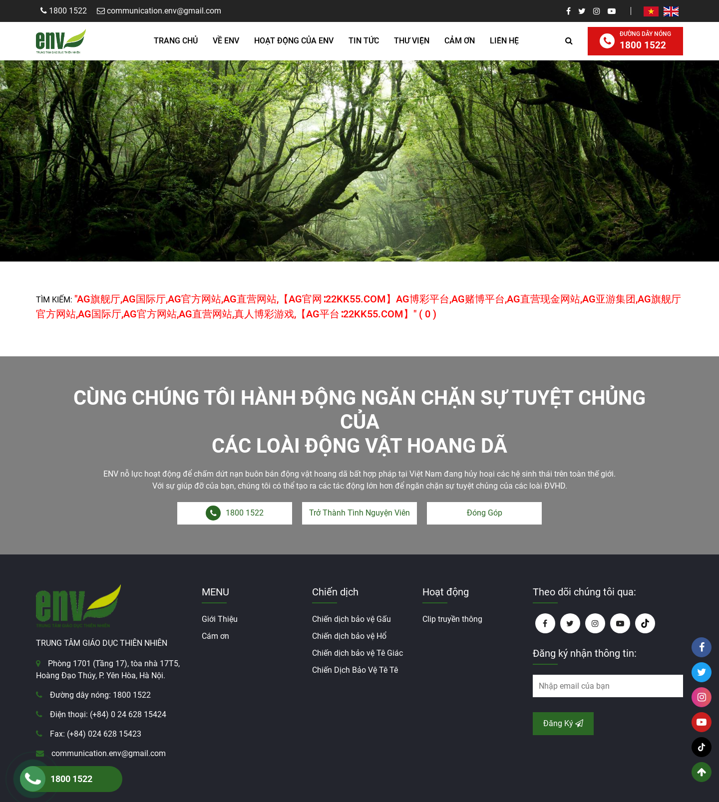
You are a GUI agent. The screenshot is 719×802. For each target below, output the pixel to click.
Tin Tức (364, 40)
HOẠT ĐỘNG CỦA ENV (294, 40)
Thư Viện (411, 40)
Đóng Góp (484, 513)
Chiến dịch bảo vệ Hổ (349, 636)
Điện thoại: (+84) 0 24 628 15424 (108, 714)
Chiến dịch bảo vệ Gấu (351, 619)
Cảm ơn (459, 40)
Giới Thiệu (220, 619)
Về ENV (226, 40)
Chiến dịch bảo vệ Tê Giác (357, 653)
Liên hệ (504, 40)
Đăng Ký (563, 723)
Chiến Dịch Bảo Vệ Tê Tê (355, 670)
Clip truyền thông (452, 619)
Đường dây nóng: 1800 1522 (100, 695)
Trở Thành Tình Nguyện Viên (359, 513)
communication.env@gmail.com (108, 753)
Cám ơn (215, 636)
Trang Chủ (176, 40)
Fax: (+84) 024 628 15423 (95, 734)
